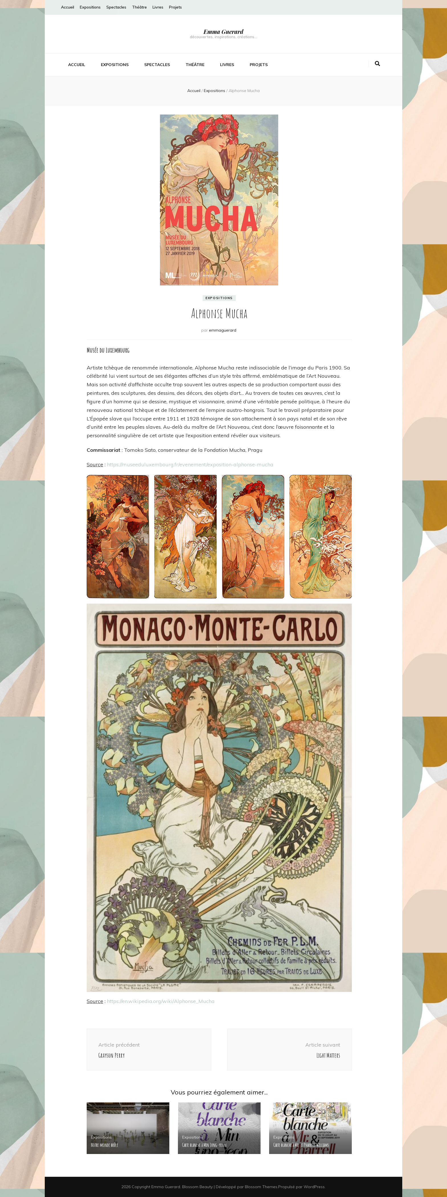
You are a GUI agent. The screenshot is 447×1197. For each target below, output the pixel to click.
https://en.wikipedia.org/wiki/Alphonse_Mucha (161, 1001)
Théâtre (139, 7)
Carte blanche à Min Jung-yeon (204, 1145)
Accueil (67, 7)
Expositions (90, 7)
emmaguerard (222, 330)
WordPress (314, 1186)
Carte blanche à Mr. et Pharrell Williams (301, 1145)
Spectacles (116, 7)
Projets (175, 7)
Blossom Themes (261, 1186)
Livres (158, 7)
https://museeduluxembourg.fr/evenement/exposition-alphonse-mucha (190, 464)
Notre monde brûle (104, 1145)
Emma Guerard (223, 31)
